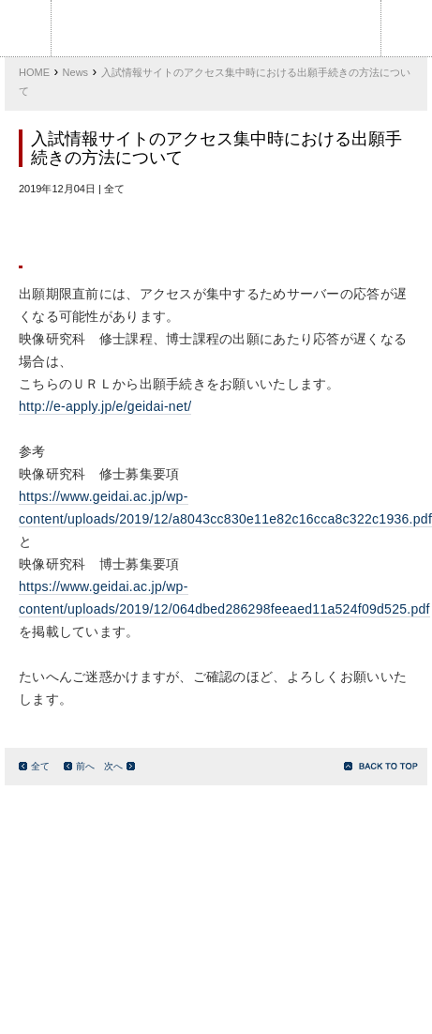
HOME (34, 72)
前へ (79, 766)
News (76, 72)
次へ (119, 766)
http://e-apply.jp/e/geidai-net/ (105, 406)
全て (34, 766)
